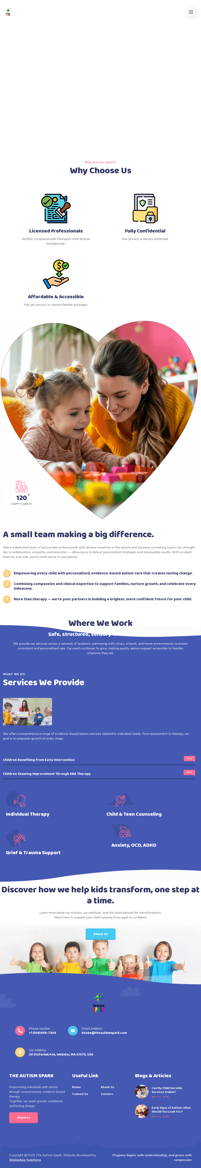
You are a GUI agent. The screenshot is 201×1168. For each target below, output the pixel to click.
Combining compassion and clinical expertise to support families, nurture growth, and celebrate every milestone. (105, 586)
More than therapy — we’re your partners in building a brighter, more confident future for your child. (103, 599)
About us (23, 1117)
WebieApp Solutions (25, 1160)
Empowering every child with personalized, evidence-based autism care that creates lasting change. (103, 573)
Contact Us (80, 1094)
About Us (107, 1087)
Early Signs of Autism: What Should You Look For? (171, 1110)
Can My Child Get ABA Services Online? (167, 1090)
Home (76, 1087)
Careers (107, 1094)
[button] (191, 11)
